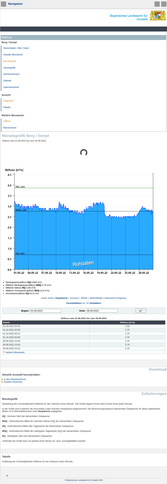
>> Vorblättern (93, 303)
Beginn (25, 311)
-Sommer (73, 298)
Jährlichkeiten (96, 298)
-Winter (83, 298)
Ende (82, 311)
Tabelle (6, 107)
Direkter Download (13, 382)
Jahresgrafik (9, 68)
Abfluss (7, 121)
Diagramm (8, 101)
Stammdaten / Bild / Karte (16, 48)
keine (51, 298)
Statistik (7, 80)
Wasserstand (9, 127)
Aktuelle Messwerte (13, 54)
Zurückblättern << (75, 303)
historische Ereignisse (115, 298)
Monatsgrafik (9, 61)
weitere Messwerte (15, 352)
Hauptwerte (61, 298)
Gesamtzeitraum (11, 74)
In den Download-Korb (15, 379)
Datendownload (11, 87)
